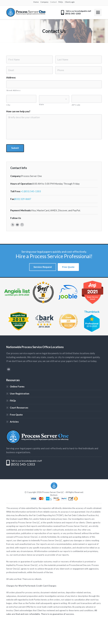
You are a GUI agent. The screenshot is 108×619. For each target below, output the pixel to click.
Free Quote (16, 414)
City (8, 105)
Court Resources (19, 407)
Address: (11, 77)
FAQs (13, 400)
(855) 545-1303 (23, 464)
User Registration (19, 393)
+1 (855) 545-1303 (31, 191)
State (41, 104)
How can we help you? (18, 111)
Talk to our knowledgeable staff (26, 460)
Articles (14, 421)
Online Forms (17, 386)
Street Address (13, 90)
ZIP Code (76, 105)
